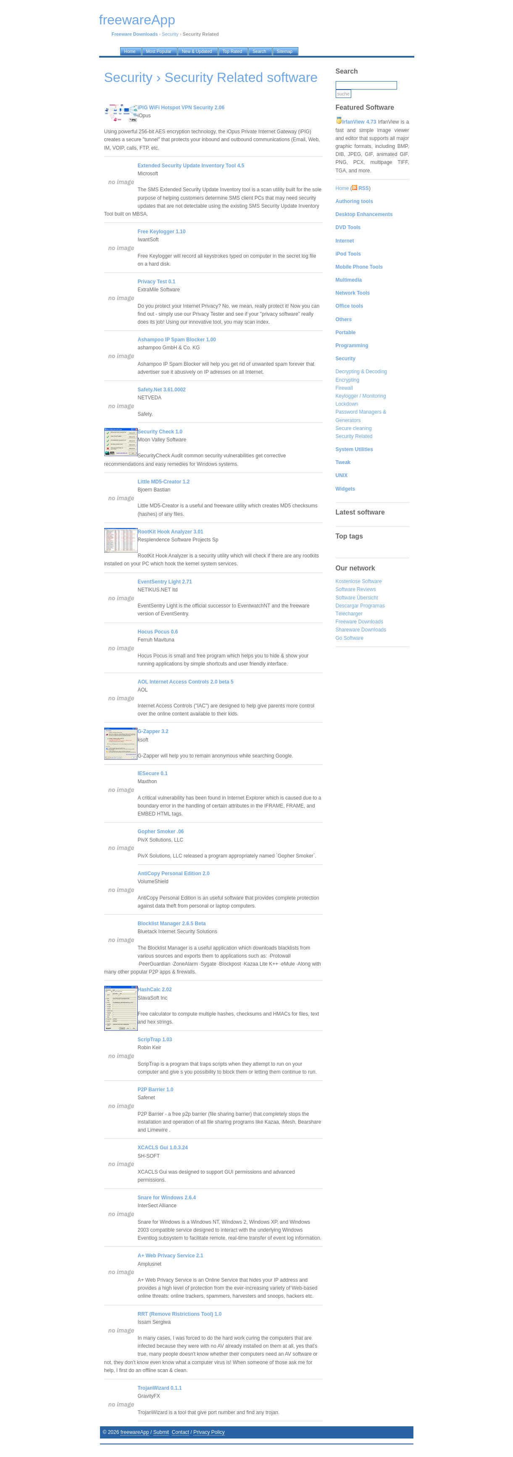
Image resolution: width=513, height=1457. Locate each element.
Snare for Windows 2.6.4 (167, 1198)
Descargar (347, 606)
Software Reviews (356, 589)
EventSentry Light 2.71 (165, 582)
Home (342, 188)
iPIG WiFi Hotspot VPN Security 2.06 (181, 108)
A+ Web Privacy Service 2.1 (170, 1256)
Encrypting (348, 380)
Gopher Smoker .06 (161, 831)
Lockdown (347, 404)
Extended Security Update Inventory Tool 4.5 (191, 166)
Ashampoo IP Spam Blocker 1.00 (177, 340)
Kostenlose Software (359, 581)
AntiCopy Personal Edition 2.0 (174, 873)
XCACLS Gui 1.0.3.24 (163, 1148)
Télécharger (349, 614)
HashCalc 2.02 (155, 989)
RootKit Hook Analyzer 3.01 (170, 532)
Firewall (344, 388)
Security (170, 34)
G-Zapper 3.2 (153, 731)
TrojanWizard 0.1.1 (160, 1388)
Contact (180, 1432)
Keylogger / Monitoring (361, 396)
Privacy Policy (209, 1432)
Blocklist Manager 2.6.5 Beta (172, 923)
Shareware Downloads (361, 630)
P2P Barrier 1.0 (156, 1090)
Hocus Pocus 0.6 (158, 632)
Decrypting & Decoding (361, 372)
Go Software (350, 638)
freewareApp (135, 1432)
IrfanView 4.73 (359, 122)
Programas (372, 606)
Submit (161, 1432)
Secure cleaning (354, 428)
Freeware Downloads (359, 622)
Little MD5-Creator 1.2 (164, 482)
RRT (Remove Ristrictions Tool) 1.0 (180, 1314)
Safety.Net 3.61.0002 (162, 390)
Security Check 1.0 (160, 432)
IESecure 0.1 (153, 773)
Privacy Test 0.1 (157, 282)
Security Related (354, 436)
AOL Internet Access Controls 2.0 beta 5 (186, 682)
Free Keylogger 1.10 (162, 232)
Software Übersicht (357, 598)
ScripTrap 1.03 (155, 1040)
